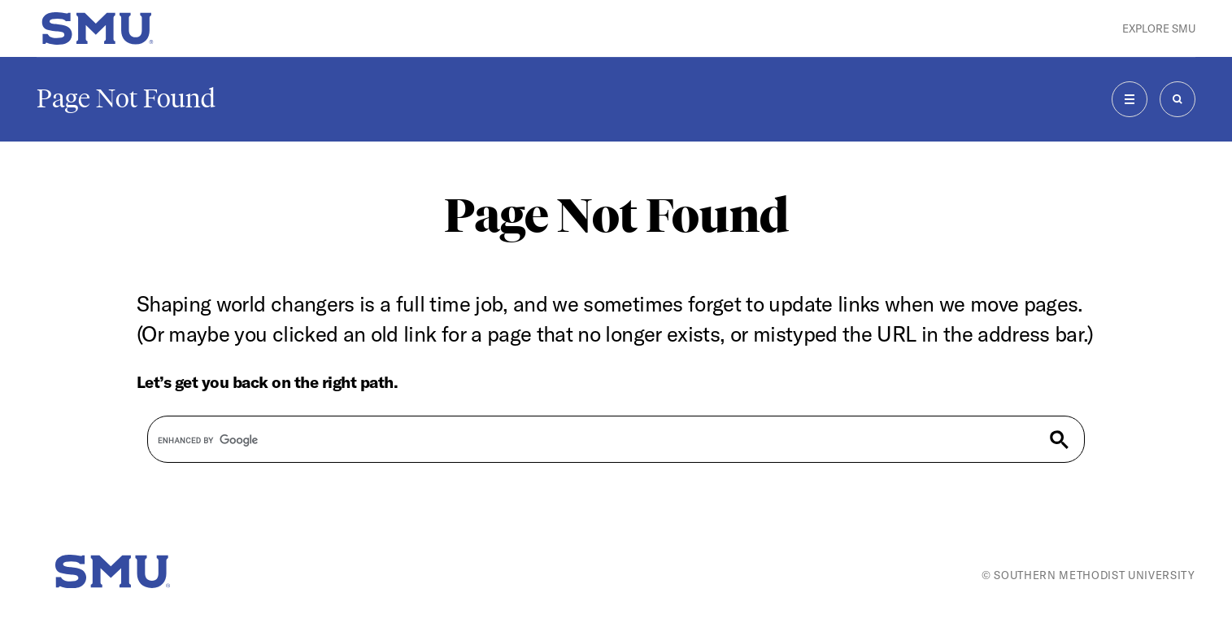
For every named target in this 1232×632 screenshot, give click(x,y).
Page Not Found (126, 98)
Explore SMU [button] (1158, 28)
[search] (584, 440)
